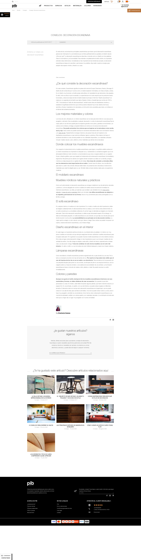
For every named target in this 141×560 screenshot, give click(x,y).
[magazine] (40, 6)
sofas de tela (62, 170)
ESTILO (108, 1)
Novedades (97, 5)
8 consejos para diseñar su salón (41, 462)
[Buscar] (12, 1)
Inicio (13, 10)
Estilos (67, 5)
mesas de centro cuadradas (69, 229)
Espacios (58, 5)
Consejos (25, 10)
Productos (48, 5)
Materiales (77, 5)
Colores (87, 5)
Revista (18, 10)
